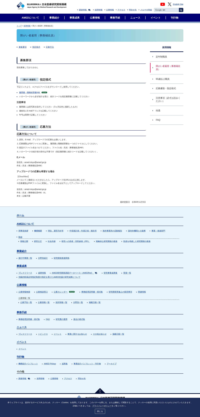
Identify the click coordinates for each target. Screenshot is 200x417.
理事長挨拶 (23, 231)
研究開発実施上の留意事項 (120, 292)
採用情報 (98, 10)
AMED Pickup (50, 364)
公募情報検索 (24, 292)
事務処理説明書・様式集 (92, 292)
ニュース (22, 327)
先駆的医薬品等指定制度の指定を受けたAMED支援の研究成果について (49, 277)
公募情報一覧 (44, 302)
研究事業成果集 (110, 273)
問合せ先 (133, 10)
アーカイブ (112, 364)
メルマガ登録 (146, 10)
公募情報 (22, 285)
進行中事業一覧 (25, 258)
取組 (20, 237)
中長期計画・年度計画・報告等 (83, 231)
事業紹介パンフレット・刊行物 (87, 364)
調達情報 (84, 10)
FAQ (48, 319)
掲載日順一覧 (95, 302)
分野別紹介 (43, 258)
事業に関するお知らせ (77, 334)
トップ (19, 26)
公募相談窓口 (42, 292)
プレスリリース (25, 273)
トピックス (43, 334)
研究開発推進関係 (61, 258)
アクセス (121, 10)
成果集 (65, 364)
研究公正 (38, 241)
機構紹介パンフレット (28, 364)
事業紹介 (22, 251)
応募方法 (50, 47)
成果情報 (42, 273)
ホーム (20, 215)
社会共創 (52, 241)
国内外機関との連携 (137, 231)
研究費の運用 (61, 319)
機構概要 (38, 231)
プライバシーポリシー (102, 405)
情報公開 (24, 241)
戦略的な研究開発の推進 (106, 241)
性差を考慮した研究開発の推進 (137, 241)
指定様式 (36, 47)
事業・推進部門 (158, 231)
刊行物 (20, 356)
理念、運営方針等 (55, 231)
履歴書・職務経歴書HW (33, 92)
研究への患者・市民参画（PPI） (76, 241)
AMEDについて (25, 223)
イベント (58, 334)
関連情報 (142, 292)
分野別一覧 (78, 302)
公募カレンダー (64, 292)
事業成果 (22, 266)
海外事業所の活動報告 (112, 231)
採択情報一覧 (61, 302)
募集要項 (23, 47)
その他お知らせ (100, 334)
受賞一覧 (127, 273)
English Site (178, 4)
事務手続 (22, 312)
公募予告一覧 (26, 302)
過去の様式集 (79, 319)
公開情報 (110, 10)
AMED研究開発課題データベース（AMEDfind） (74, 273)
